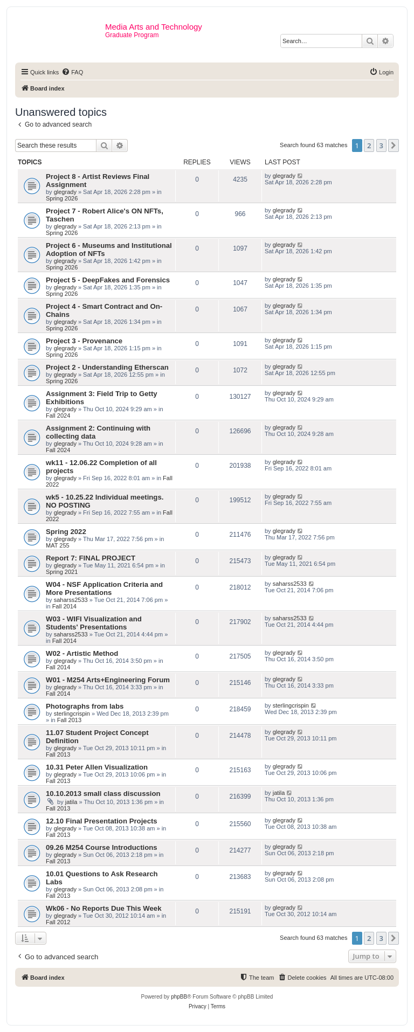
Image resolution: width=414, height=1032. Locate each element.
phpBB (179, 997)
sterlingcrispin (72, 713)
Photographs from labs (84, 706)
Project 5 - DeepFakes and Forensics (108, 280)
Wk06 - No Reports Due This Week (103, 908)
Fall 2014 (64, 606)
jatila (71, 802)
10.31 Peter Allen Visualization (97, 767)
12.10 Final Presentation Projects (101, 821)
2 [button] (369, 145)
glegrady (65, 192)
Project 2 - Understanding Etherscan (107, 367)
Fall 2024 (58, 415)
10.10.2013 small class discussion (103, 793)
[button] (393, 145)
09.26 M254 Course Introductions (101, 847)
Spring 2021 (62, 572)
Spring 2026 (62, 198)
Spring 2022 (66, 532)
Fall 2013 (69, 720)
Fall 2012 (58, 922)
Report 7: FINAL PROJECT (90, 558)
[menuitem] (72, 72)
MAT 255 (58, 545)
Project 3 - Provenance (84, 341)
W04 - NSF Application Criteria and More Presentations (104, 588)
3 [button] (381, 145)
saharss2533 (71, 600)
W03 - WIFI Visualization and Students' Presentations (94, 623)
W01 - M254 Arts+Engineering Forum (108, 680)
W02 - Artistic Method (82, 653)
